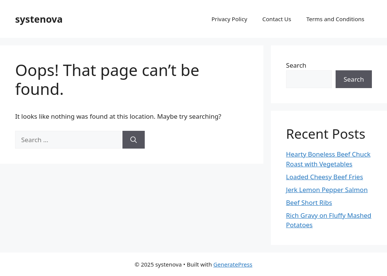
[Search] (133, 140)
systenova (39, 18)
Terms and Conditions (335, 19)
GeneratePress (233, 264)
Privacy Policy (229, 19)
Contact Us (276, 19)
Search (296, 65)
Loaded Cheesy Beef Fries (324, 176)
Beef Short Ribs (309, 202)
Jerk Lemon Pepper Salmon (327, 189)
